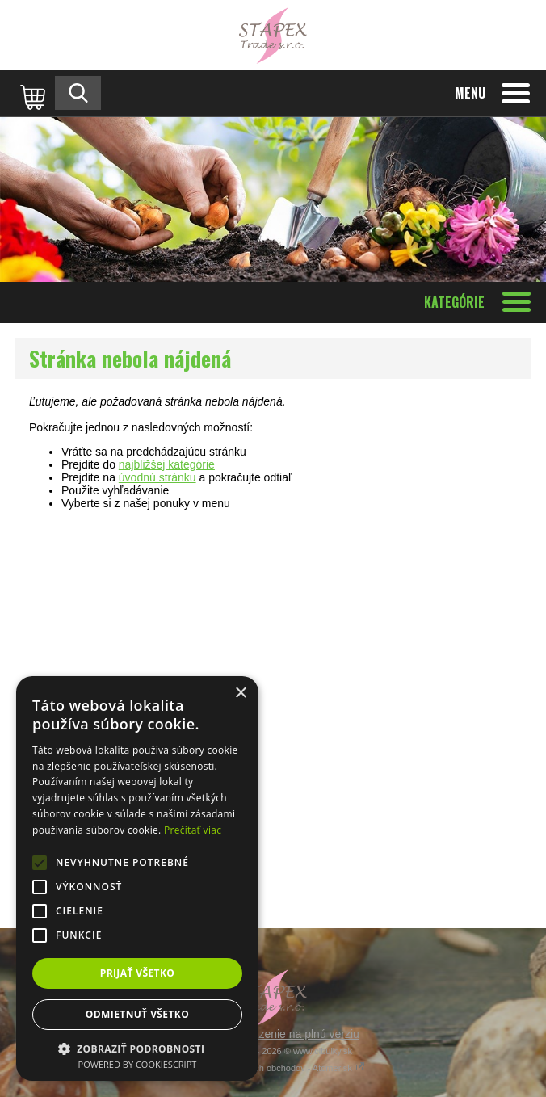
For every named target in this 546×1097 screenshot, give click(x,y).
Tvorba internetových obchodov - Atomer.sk (273, 1068)
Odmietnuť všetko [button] (137, 1014)
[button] (137, 1048)
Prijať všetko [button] (137, 973)
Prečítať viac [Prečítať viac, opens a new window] (192, 830)
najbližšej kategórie (167, 464)
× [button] (240, 693)
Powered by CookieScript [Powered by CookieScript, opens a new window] (137, 1064)
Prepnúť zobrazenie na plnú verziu (273, 1034)
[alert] (137, 878)
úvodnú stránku (157, 477)
